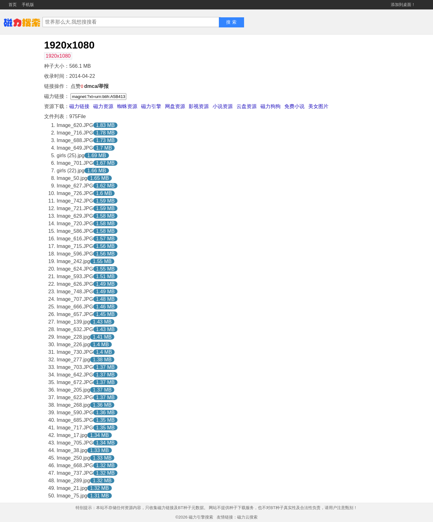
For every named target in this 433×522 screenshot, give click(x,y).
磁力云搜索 (247, 517)
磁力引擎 (151, 106)
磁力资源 (103, 106)
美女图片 (318, 106)
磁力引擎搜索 (201, 517)
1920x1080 (58, 56)
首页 (13, 4)
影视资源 (199, 106)
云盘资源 (246, 106)
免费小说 (294, 106)
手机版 (28, 4)
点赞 (77, 86)
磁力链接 (79, 106)
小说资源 (223, 106)
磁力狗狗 (270, 106)
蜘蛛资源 (127, 106)
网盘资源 (175, 106)
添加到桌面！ (403, 4)
